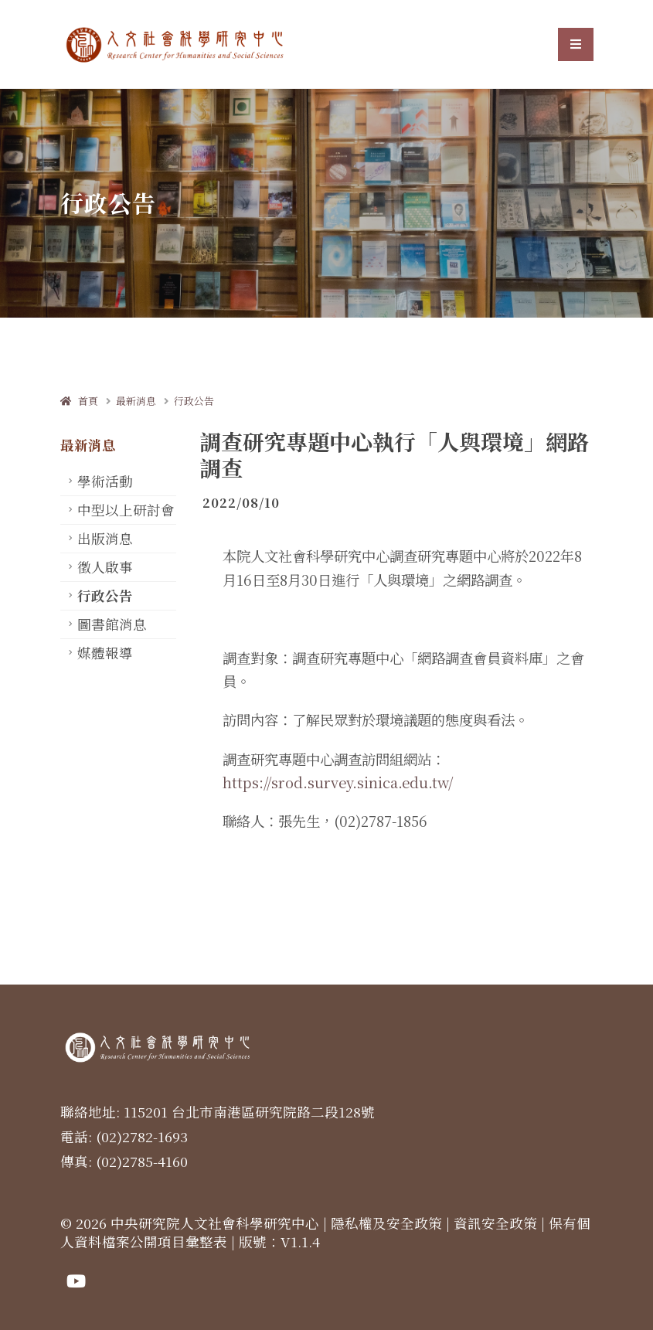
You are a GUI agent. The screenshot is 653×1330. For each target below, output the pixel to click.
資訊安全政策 (495, 1223)
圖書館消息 (112, 624)
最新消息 (136, 400)
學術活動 (105, 481)
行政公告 (194, 400)
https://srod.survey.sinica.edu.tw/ (338, 782)
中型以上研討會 (126, 509)
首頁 (79, 400)
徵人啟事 (105, 567)
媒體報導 (105, 652)
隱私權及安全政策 (386, 1223)
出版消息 (105, 538)
